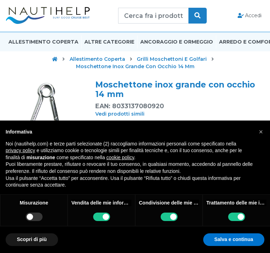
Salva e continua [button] (233, 239)
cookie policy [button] (120, 157)
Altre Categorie (109, 43)
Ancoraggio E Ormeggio (176, 43)
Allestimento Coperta (43, 43)
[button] (260, 131)
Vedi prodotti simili (119, 115)
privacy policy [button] (20, 150)
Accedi (250, 16)
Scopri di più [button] (32, 239)
